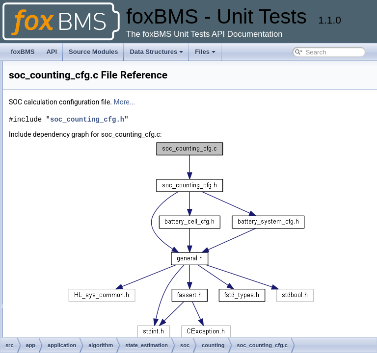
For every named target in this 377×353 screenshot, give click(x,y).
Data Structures (156, 51)
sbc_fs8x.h (46, 74)
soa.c (39, 139)
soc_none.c (47, 268)
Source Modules (93, 51)
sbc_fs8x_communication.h (68, 117)
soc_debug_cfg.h (54, 257)
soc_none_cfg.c (53, 290)
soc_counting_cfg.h (57, 214)
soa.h (39, 150)
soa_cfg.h (45, 171)
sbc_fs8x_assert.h (56, 85)
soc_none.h (47, 279)
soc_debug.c (49, 225)
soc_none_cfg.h (53, 301)
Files (205, 51)
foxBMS (22, 51)
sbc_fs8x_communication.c (67, 106)
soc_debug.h (49, 236)
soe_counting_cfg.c (57, 333)
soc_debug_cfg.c (54, 247)
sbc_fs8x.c (46, 63)
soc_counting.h (52, 193)
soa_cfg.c (44, 160)
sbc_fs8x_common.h (59, 96)
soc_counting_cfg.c (57, 204)
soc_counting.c (52, 182)
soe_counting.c (52, 311)
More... (247, 102)
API (51, 51)
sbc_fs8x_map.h (53, 128)
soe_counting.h (52, 322)
